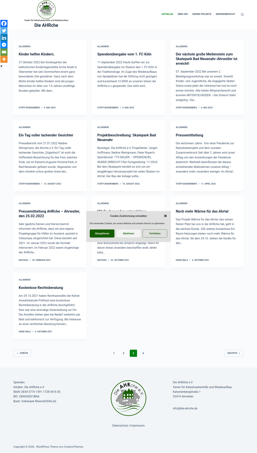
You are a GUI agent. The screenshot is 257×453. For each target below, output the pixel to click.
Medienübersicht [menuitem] (225, 14)
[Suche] (242, 14)
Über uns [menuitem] (183, 14)
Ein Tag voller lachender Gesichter (46, 135)
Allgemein (24, 46)
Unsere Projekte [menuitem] (201, 14)
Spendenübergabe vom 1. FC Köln (124, 54)
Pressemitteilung (189, 135)
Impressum (137, 425)
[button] (165, 216)
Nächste (234, 353)
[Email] (3, 52)
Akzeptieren (102, 233)
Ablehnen (128, 233)
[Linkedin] (3, 37)
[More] (3, 59)
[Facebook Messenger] (3, 44)
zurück (22, 353)
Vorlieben (155, 233)
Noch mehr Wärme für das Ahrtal (202, 211)
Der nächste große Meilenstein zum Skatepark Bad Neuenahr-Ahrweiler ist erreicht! (206, 59)
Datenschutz (120, 425)
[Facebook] (3, 23)
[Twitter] (3, 30)
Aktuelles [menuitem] (167, 14)
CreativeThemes (73, 446)
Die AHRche (46, 25)
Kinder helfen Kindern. (36, 54)
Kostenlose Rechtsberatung (41, 287)
